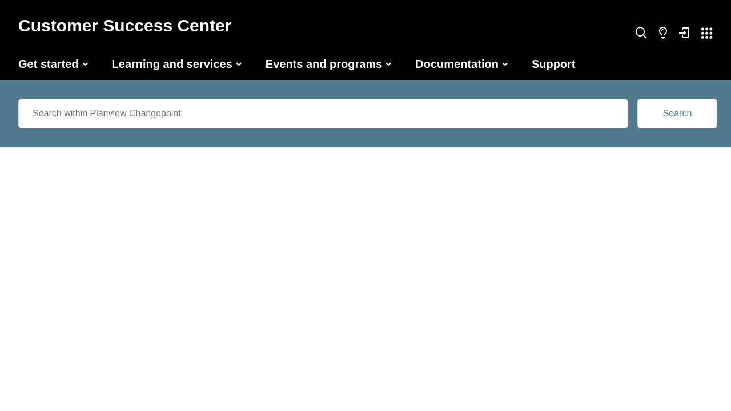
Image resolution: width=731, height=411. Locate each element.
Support (554, 64)
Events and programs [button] (324, 64)
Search (677, 113)
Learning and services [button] (172, 64)
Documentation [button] (457, 64)
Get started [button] (48, 64)
